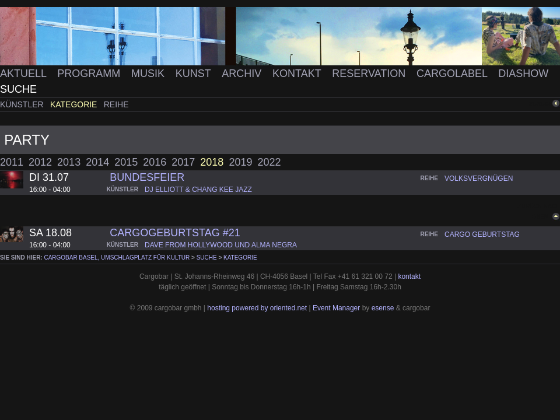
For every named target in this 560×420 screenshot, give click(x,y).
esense (383, 308)
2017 (183, 162)
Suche (18, 89)
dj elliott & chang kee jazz (198, 190)
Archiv (243, 73)
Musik (149, 73)
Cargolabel (453, 73)
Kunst (195, 73)
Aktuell (24, 73)
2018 (211, 162)
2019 (240, 162)
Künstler (23, 104)
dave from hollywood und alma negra (221, 245)
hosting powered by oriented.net (257, 308)
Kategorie (74, 104)
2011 (11, 162)
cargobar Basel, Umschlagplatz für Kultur (117, 257)
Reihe (116, 104)
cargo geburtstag (482, 234)
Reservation (370, 73)
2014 (97, 162)
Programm (90, 73)
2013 (68, 162)
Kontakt (298, 73)
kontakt (409, 276)
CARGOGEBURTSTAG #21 (175, 233)
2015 (126, 162)
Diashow (523, 73)
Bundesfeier (147, 177)
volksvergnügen (478, 178)
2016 (154, 162)
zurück (540, 103)
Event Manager (336, 308)
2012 (40, 162)
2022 (269, 162)
